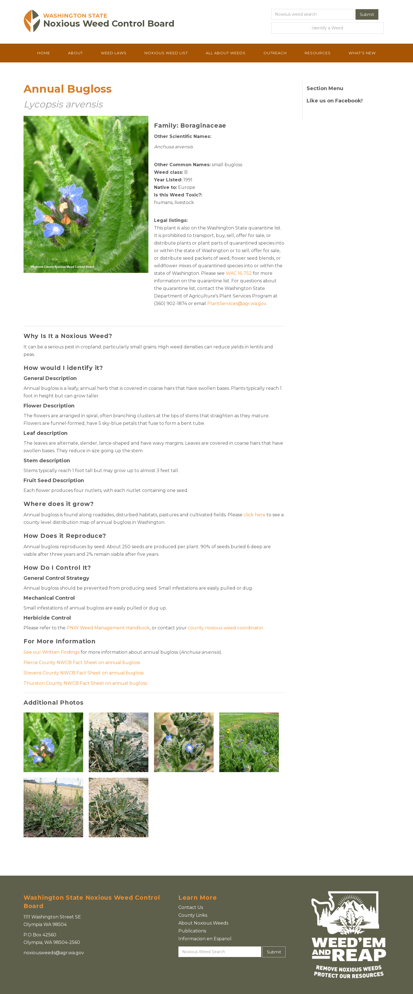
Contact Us (190, 907)
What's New (362, 53)
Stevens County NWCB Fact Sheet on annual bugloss (84, 673)
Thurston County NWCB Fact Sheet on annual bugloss (85, 683)
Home (43, 53)
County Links (192, 915)
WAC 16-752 (239, 273)
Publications (192, 931)
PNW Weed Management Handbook (108, 627)
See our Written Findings (52, 652)
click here (254, 514)
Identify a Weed (327, 28)
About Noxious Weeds (203, 923)
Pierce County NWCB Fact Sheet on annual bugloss (82, 662)
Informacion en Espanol (205, 938)
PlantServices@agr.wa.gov (236, 303)
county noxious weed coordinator (225, 627)
